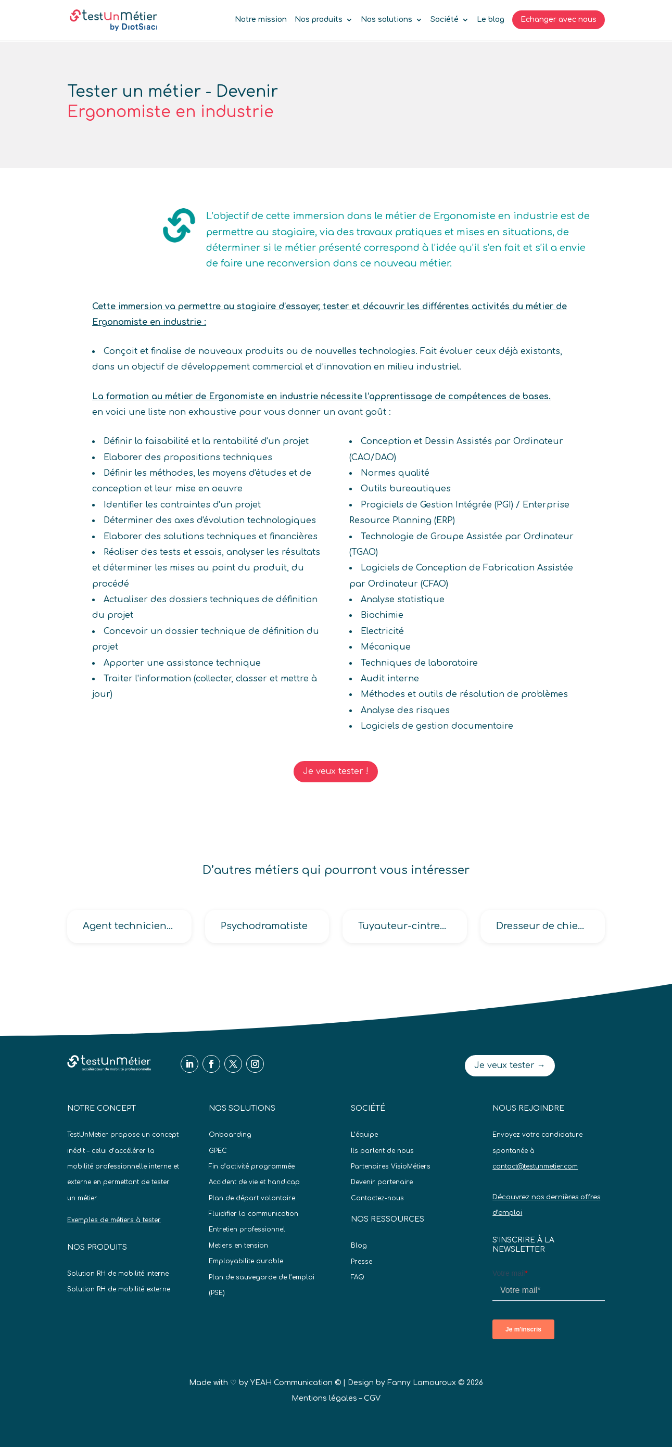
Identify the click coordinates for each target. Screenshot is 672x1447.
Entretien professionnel (247, 1229)
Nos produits (319, 19)
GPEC (218, 1150)
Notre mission (261, 19)
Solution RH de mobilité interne (118, 1273)
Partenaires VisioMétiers (390, 1166)
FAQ (357, 1277)
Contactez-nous (377, 1198)
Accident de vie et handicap (254, 1182)
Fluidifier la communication (253, 1213)
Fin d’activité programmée (252, 1166)
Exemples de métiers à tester (114, 1220)
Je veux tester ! (336, 771)
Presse (361, 1261)
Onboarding (230, 1134)
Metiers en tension (238, 1245)
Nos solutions (386, 19)
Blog (359, 1245)
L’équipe (364, 1134)
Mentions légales (324, 1398)
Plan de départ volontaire (252, 1198)
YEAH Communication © (295, 1383)
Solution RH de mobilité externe (118, 1289)
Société (444, 19)
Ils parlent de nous (382, 1150)
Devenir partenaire (382, 1182)
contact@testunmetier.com (535, 1166)
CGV (372, 1398)
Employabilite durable (246, 1261)
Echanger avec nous (559, 19)
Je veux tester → (510, 1065)
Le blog (490, 19)
